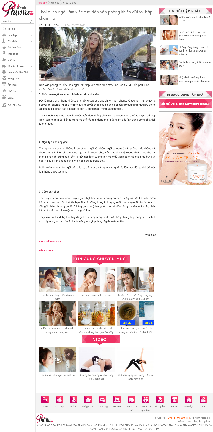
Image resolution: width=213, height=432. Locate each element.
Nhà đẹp (12, 90)
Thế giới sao (14, 47)
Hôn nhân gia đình (18, 72)
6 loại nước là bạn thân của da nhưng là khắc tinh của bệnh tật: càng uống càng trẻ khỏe (135, 332)
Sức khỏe (12, 41)
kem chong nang (130, 424)
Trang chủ (42, 2)
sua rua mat (150, 424)
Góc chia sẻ (14, 105)
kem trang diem (46, 424)
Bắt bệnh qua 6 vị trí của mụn (96, 294)
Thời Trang (13, 53)
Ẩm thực (12, 84)
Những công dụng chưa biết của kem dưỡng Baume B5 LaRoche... (193, 50)
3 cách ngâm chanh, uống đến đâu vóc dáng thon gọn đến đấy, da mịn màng (96, 332)
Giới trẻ (11, 59)
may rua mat (185, 424)
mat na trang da (148, 428)
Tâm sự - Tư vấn (16, 65)
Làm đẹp (12, 34)
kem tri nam (64, 424)
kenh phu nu (110, 424)
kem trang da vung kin (87, 424)
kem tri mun (130, 428)
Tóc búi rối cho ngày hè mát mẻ (58, 374)
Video (10, 97)
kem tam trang (167, 424)
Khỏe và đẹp (69, 2)
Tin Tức (11, 28)
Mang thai (13, 78)
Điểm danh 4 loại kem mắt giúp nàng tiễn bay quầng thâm (193, 35)
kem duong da (112, 428)
